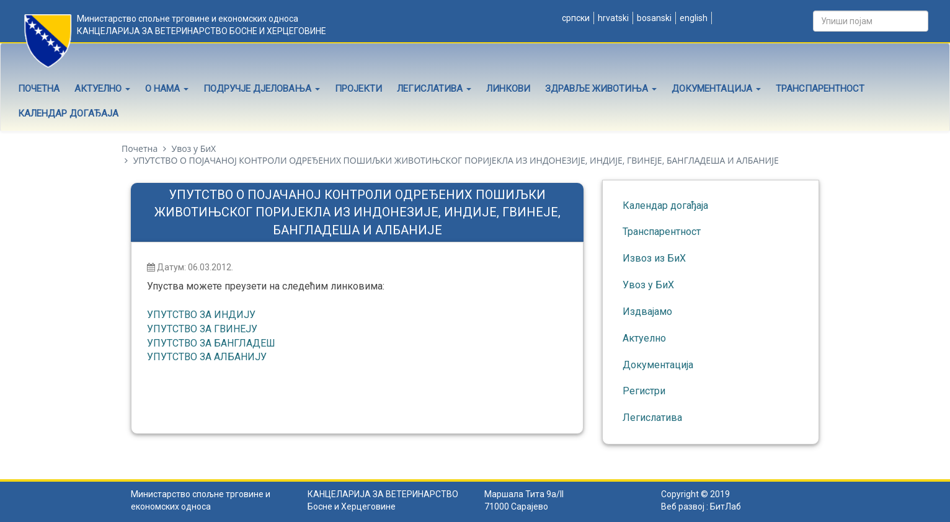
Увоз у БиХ (193, 148)
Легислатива (434, 88)
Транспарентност (820, 88)
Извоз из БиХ (654, 258)
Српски (575, 18)
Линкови (508, 88)
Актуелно (102, 88)
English (693, 18)
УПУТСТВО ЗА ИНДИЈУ (201, 315)
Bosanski (653, 18)
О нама (167, 88)
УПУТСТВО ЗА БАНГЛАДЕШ (211, 343)
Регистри (644, 391)
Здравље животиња (601, 88)
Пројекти (358, 88)
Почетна (39, 88)
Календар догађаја (68, 113)
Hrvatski (612, 18)
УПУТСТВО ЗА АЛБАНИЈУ (207, 357)
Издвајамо (647, 311)
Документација (716, 88)
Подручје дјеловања (261, 88)
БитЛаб (725, 506)
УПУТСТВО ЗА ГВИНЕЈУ (202, 329)
